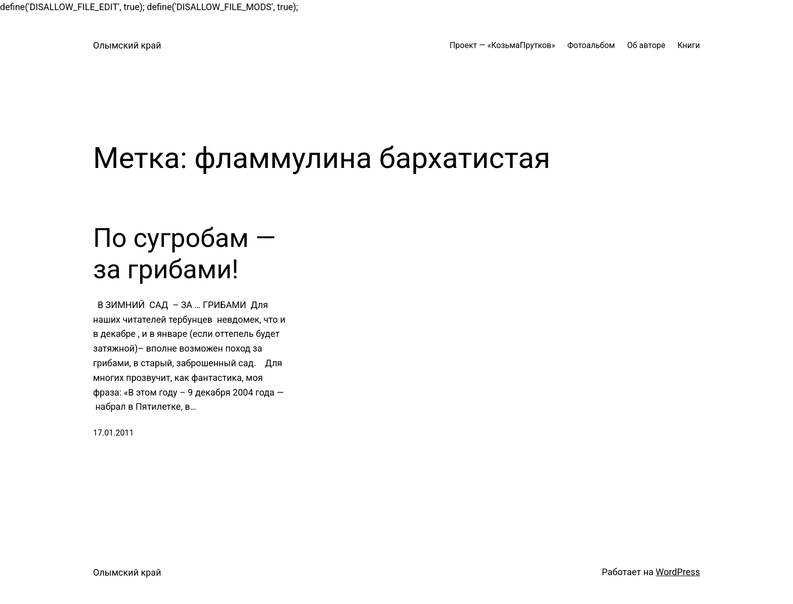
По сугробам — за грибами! (184, 254)
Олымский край (127, 45)
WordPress (678, 572)
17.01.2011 (113, 433)
